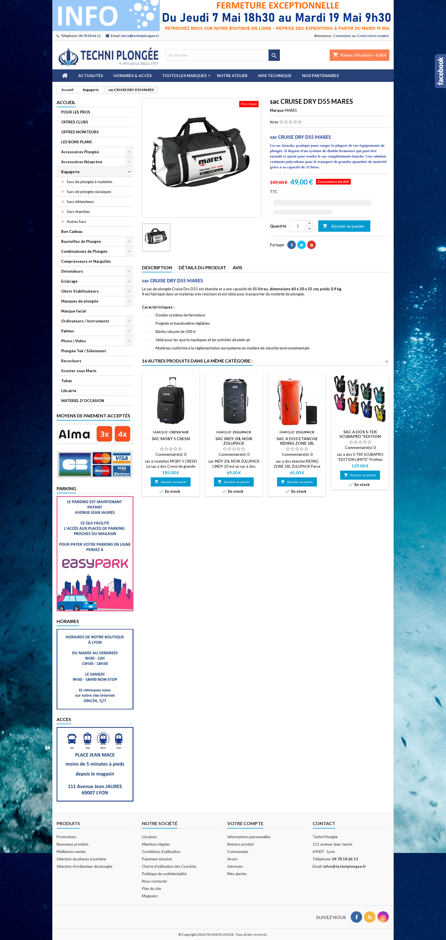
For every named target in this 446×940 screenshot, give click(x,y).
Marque (277, 110)
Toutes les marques (184, 75)
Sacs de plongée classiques (89, 191)
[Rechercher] (223, 55)
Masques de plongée (79, 301)
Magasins (150, 896)
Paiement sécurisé (157, 859)
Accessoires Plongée (80, 152)
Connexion (342, 36)
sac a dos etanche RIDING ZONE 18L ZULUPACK (297, 443)
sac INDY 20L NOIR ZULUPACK (233, 441)
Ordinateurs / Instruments (85, 321)
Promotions (66, 837)
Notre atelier (232, 75)
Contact (324, 823)
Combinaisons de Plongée (84, 251)
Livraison (149, 837)
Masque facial (73, 311)
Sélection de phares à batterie (81, 859)
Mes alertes (237, 873)
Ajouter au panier (343, 226)
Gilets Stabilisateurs (80, 291)
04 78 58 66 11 (90, 36)
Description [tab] (157, 267)
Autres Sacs (76, 221)
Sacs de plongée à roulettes (89, 181)
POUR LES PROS (75, 112)
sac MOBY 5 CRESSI (171, 438)
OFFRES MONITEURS (80, 132)
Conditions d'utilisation (161, 851)
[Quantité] (297, 226)
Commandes (237, 851)
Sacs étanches (78, 211)
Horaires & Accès (132, 75)
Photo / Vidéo (73, 341)
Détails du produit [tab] (202, 267)
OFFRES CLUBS (74, 122)
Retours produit (240, 844)
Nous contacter (154, 881)
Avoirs (232, 859)
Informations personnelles (249, 837)
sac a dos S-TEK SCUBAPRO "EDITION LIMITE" (360, 436)
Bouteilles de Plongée (81, 241)
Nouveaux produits (72, 844)
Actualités (90, 75)
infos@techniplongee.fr (140, 36)
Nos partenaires (320, 75)
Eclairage (69, 281)
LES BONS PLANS (76, 142)
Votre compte (245, 823)
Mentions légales (156, 844)
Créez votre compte (373, 36)
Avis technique (275, 75)
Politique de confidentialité (164, 873)
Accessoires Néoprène (81, 162)
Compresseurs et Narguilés (86, 261)
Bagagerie (70, 171)
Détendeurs (72, 271)
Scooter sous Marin (78, 370)
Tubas (66, 380)
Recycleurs (71, 361)
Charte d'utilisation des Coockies (169, 866)
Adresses (235, 866)
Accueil (66, 102)
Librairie (69, 390)
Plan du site (151, 888)
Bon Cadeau (71, 231)
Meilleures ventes (71, 851)
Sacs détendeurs (80, 201)
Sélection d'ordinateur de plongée (84, 866)
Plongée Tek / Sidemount (83, 351)
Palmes (67, 331)
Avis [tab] (237, 267)
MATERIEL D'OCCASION (82, 400)
